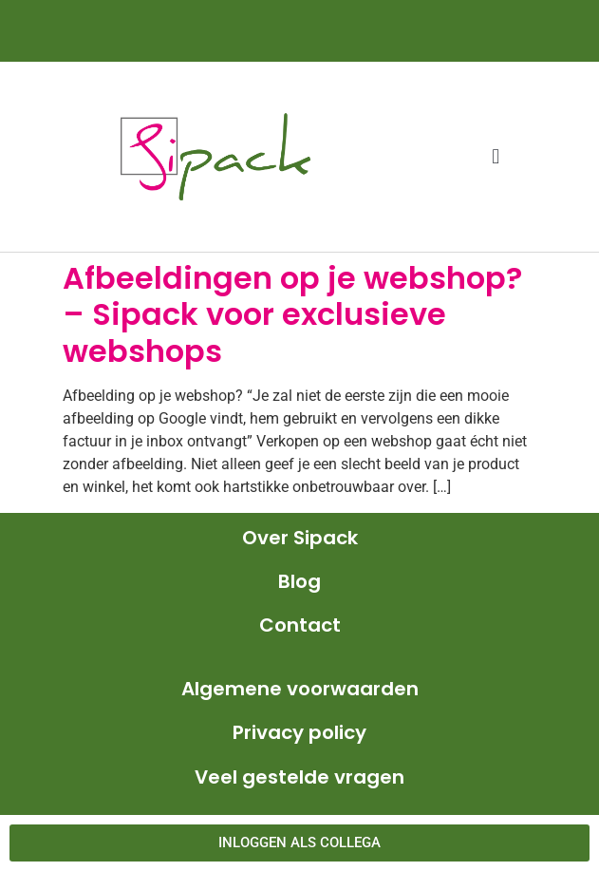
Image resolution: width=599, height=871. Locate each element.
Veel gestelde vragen (299, 777)
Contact (300, 625)
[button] (496, 157)
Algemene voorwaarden (300, 688)
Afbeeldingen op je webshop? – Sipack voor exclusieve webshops (292, 314)
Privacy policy (299, 732)
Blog (299, 581)
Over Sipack (300, 537)
